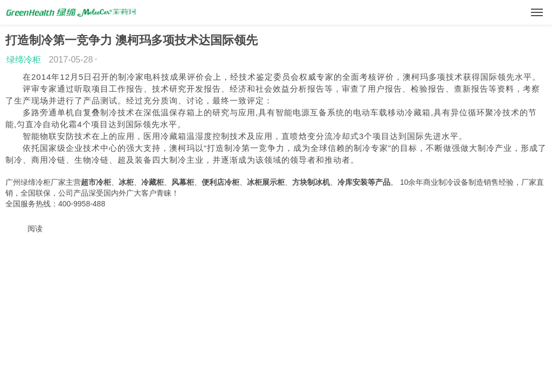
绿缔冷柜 (23, 59)
